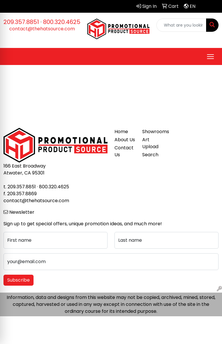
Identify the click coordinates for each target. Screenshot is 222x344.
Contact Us (124, 151)
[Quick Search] (181, 25)
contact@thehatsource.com (42, 28)
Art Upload (150, 143)
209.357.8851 (21, 22)
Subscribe (18, 280)
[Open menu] (210, 56)
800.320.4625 (61, 22)
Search (150, 154)
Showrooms (152, 131)
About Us (124, 139)
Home (121, 131)
